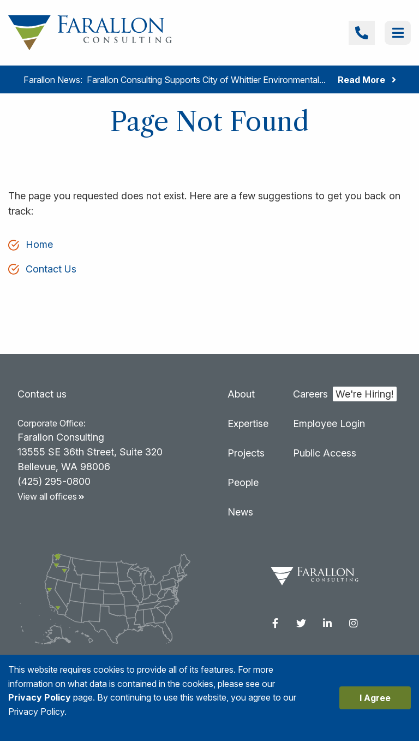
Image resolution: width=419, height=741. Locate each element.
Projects (246, 453)
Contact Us (51, 269)
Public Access (324, 453)
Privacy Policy (39, 697)
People (243, 482)
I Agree (375, 697)
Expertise (248, 423)
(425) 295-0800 (54, 481)
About (241, 394)
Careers (310, 394)
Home (39, 244)
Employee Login (329, 423)
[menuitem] (275, 623)
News (240, 512)
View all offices (53, 496)
